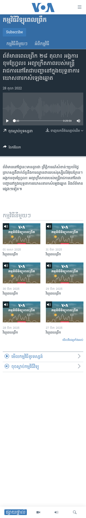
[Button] (12, 148)
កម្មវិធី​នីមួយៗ (17, 44)
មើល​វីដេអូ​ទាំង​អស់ (72, 340)
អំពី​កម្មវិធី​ (42, 44)
